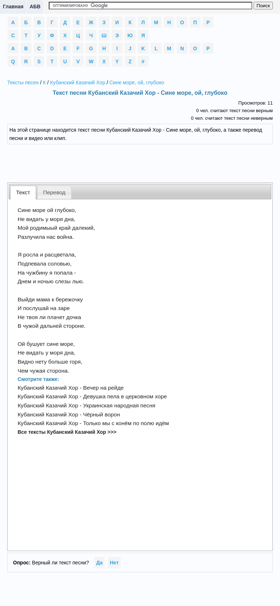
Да (99, 562)
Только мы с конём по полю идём (126, 423)
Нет (114, 562)
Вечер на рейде (103, 388)
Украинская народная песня (119, 405)
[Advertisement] (140, 162)
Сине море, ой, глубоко (136, 82)
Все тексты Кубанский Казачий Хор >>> (67, 432)
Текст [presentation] (23, 192)
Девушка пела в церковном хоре (125, 396)
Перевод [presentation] (54, 192)
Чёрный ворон (101, 414)
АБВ (35, 6)
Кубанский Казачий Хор (77, 82)
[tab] (23, 192)
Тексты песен (23, 82)
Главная (13, 6)
